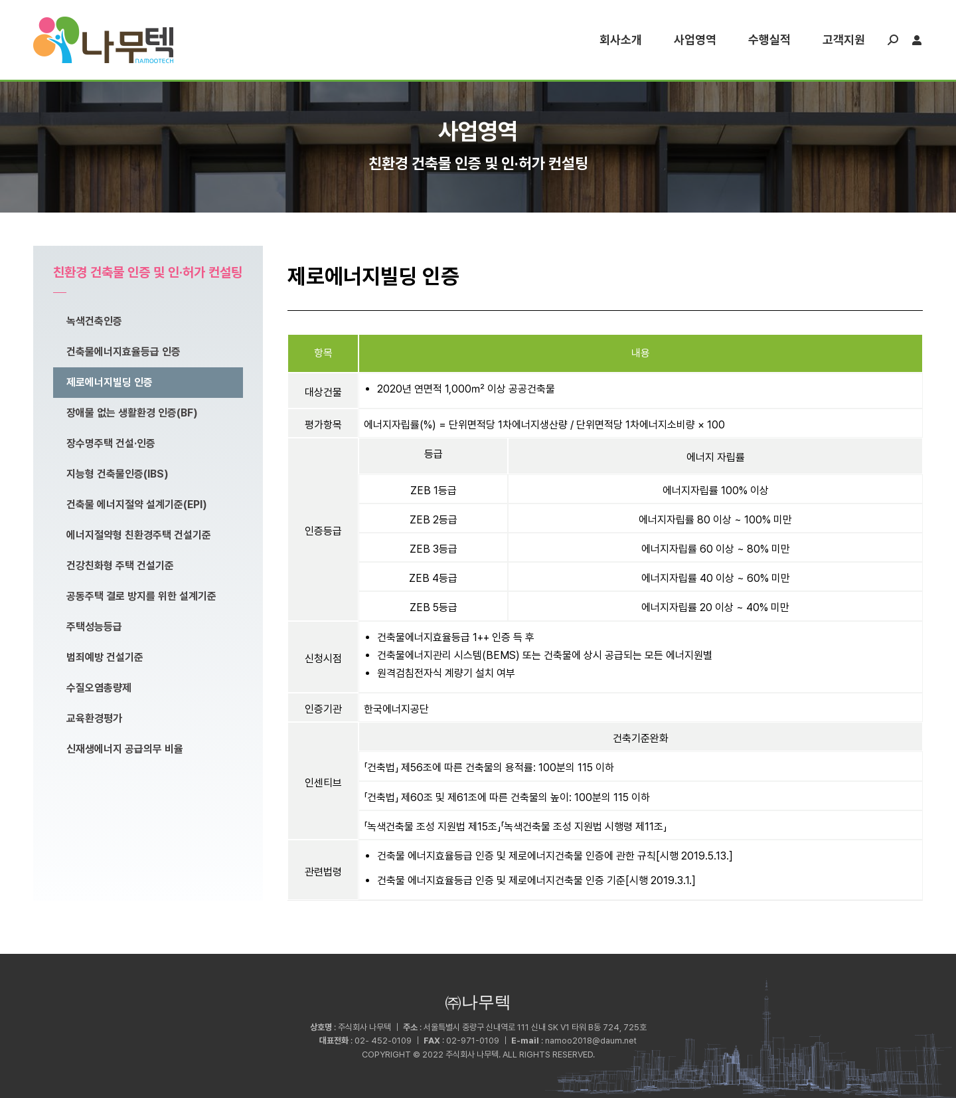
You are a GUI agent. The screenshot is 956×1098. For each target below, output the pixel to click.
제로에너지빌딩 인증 (109, 382)
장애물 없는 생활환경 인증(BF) (132, 413)
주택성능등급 (94, 626)
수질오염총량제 (98, 688)
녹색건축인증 (94, 321)
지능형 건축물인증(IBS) (117, 474)
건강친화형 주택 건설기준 (120, 565)
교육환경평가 (94, 718)
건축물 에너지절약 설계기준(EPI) (136, 504)
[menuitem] (621, 40)
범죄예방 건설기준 (104, 657)
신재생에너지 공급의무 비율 (124, 749)
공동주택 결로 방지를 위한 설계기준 (141, 596)
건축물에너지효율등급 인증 (123, 351)
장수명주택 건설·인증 (110, 443)
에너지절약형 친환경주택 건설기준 (138, 535)
